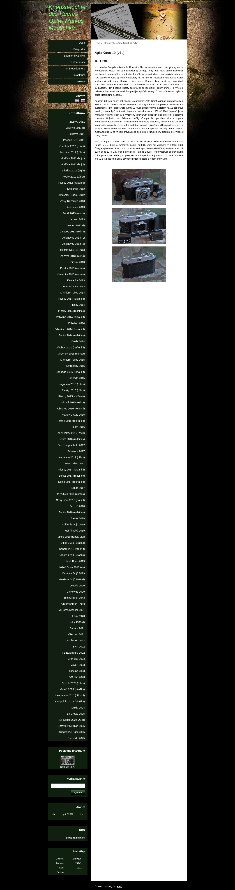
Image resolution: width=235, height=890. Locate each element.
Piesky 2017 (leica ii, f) (71, 469)
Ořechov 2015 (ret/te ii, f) (70, 347)
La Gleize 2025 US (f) (72, 719)
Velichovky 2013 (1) (73, 237)
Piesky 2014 (77, 304)
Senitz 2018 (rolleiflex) (72, 512)
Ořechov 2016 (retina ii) (71, 408)
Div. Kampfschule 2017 (71, 445)
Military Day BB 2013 (72, 249)
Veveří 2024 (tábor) (73, 683)
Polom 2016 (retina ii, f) (71, 420)
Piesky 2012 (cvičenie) (71, 182)
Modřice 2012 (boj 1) (73, 158)
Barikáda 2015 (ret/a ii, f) (70, 372)
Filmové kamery (75, 68)
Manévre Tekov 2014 (72, 292)
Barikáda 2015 (76, 378)
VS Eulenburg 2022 (73, 652)
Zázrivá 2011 (77, 121)
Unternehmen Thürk (73, 603)
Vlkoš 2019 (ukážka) (73, 542)
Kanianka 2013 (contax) (71, 274)
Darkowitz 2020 (76, 591)
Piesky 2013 (77, 262)
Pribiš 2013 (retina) (74, 213)
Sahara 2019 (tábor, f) (72, 548)
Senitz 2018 (78, 518)
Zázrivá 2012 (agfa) (73, 170)
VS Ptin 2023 (77, 677)
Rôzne (81, 81)
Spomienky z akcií (74, 55)
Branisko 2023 (76, 658)
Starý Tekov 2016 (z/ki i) (71, 433)
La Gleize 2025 (76, 713)
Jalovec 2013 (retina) (72, 231)
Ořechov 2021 (76, 634)
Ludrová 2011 (77, 133)
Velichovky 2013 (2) (73, 243)
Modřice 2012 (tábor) (72, 152)
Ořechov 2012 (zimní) (72, 146)
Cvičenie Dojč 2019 (73, 524)
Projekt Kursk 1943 (74, 597)
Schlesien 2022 (76, 640)
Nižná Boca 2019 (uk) (72, 567)
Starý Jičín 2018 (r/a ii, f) (70, 500)
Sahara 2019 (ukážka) (72, 555)
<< (53, 814)
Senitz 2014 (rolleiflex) (72, 335)
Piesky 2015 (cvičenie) (71, 396)
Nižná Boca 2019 (75, 561)
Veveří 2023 (78, 664)
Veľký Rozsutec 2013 (72, 201)
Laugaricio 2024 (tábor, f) (70, 695)
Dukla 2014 (78, 341)
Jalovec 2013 (77, 219)
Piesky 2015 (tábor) (73, 390)
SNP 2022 (79, 646)
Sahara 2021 (77, 628)
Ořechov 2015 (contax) (71, 353)
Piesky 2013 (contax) (72, 268)
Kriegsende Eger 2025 (72, 732)
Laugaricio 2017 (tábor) (71, 457)
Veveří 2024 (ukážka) (72, 689)
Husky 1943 (78, 616)
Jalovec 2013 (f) (75, 225)
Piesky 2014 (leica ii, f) (71, 298)
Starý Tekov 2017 (74, 463)
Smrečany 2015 (75, 365)
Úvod (97, 43)
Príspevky (79, 49)
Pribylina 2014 (76, 323)
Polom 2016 (78, 426)
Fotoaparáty (109, 43)
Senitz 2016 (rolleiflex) (72, 439)
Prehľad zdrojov (75, 838)
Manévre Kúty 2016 (73, 414)
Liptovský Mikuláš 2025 (71, 725)
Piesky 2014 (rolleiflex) (71, 310)
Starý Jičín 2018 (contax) (70, 494)
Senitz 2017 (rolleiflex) (72, 475)
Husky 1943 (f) (76, 622)
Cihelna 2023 (77, 671)
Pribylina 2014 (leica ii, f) (70, 317)
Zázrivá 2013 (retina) (72, 256)
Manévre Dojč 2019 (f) (72, 579)
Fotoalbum (78, 75)
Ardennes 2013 (76, 207)
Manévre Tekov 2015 (72, 359)
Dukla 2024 (78, 707)
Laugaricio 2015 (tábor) (71, 384)
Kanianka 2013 (76, 280)
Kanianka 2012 (76, 188)
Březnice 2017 (76, 451)
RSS (119, 886)
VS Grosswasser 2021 (72, 610)
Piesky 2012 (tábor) (73, 176)
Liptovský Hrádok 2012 (71, 195)
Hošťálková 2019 (75, 530)
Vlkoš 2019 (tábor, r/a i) (71, 536)
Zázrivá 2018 (77, 506)
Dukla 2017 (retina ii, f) (71, 481)
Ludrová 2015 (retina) (72, 402)
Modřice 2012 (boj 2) (73, 164)
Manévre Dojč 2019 (73, 573)
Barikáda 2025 (76, 738)
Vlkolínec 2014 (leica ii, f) (70, 329)
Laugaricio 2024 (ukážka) (70, 701)
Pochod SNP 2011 (74, 140)
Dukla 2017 (78, 487)
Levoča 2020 (77, 585)
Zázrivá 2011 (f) (75, 127)
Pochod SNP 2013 (74, 286)
